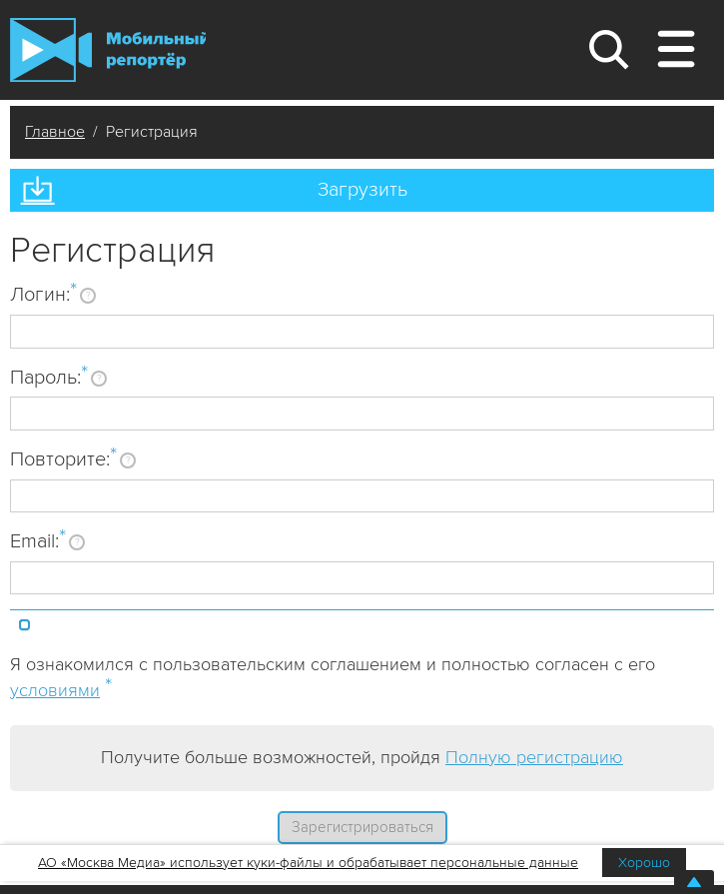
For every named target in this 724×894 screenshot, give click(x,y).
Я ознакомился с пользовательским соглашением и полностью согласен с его (332, 677)
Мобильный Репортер (108, 50)
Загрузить (362, 190)
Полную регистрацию (534, 757)
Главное (55, 132)
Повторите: (63, 458)
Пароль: (49, 377)
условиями (55, 690)
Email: (38, 540)
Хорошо (644, 862)
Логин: (43, 294)
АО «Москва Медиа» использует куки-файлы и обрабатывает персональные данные (308, 862)
